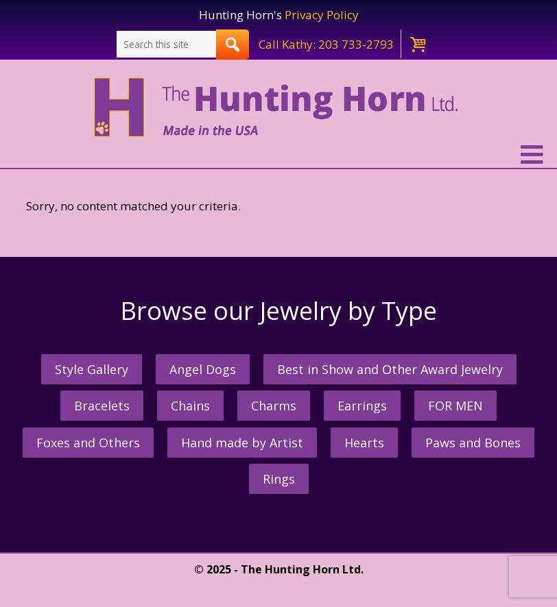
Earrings (362, 405)
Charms (273, 405)
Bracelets (102, 405)
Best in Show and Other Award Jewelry (390, 369)
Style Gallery (91, 369)
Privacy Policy (322, 15)
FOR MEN (455, 405)
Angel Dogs (202, 369)
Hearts (364, 442)
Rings (279, 479)
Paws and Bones (473, 442)
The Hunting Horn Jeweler (278, 107)
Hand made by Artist (242, 442)
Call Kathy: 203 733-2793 (326, 44)
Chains (190, 405)
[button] (278, 155)
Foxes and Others (88, 442)
